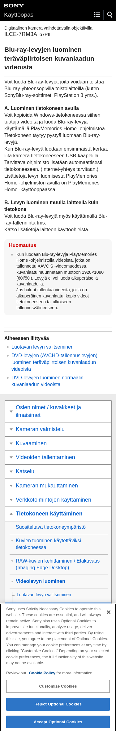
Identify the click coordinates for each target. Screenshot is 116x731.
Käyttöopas (18, 14)
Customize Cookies (58, 689)
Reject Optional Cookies (58, 707)
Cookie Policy (43, 676)
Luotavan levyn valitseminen (42, 346)
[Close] (108, 615)
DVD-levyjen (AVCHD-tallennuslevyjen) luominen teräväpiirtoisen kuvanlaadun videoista (54, 362)
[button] (110, 14)
